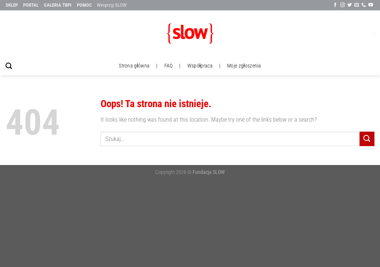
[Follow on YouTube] (370, 5)
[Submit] (367, 139)
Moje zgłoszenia (244, 66)
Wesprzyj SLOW (112, 5)
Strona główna (134, 66)
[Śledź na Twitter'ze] (349, 5)
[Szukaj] (9, 66)
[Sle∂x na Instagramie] (342, 5)
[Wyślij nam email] (356, 5)
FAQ (168, 66)
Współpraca (200, 66)
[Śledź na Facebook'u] (335, 5)
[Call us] (363, 5)
